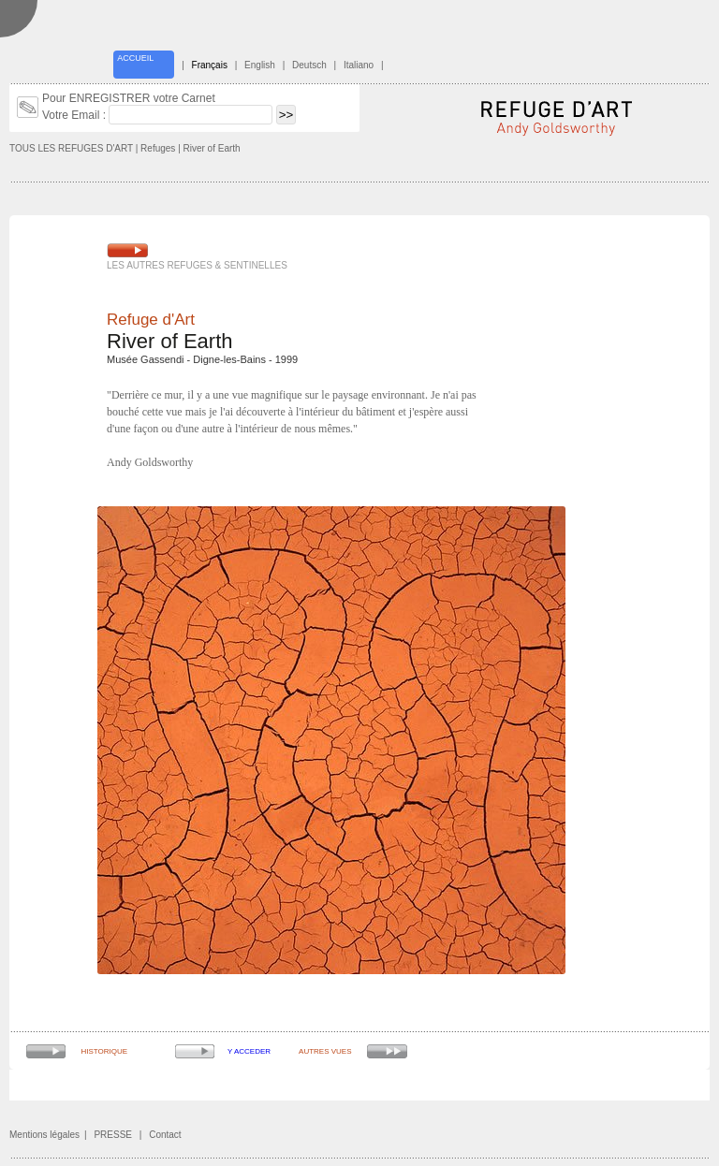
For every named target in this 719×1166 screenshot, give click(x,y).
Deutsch (309, 65)
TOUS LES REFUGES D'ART (71, 148)
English (259, 65)
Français (209, 65)
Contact (165, 1135)
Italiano (359, 65)
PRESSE (113, 1135)
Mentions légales (44, 1135)
